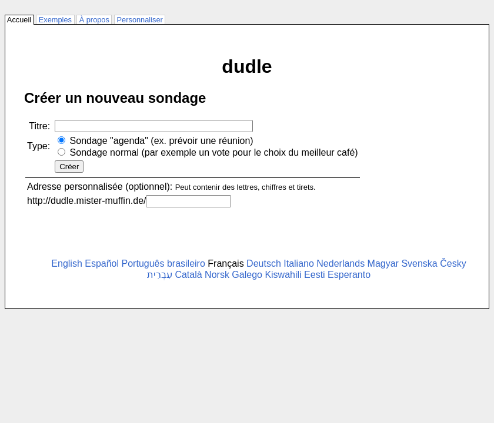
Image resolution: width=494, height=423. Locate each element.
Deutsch (263, 263)
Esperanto (349, 275)
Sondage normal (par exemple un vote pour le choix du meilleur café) (214, 152)
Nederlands (340, 263)
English (66, 263)
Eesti (314, 275)
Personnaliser (140, 19)
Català (188, 275)
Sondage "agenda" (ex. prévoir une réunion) (161, 141)
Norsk (217, 275)
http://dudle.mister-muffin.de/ (86, 201)
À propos (94, 19)
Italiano (298, 263)
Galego (247, 275)
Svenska (419, 263)
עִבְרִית (159, 275)
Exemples (55, 19)
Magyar (383, 263)
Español (102, 263)
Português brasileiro (163, 263)
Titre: (39, 126)
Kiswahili (283, 275)
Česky (453, 263)
